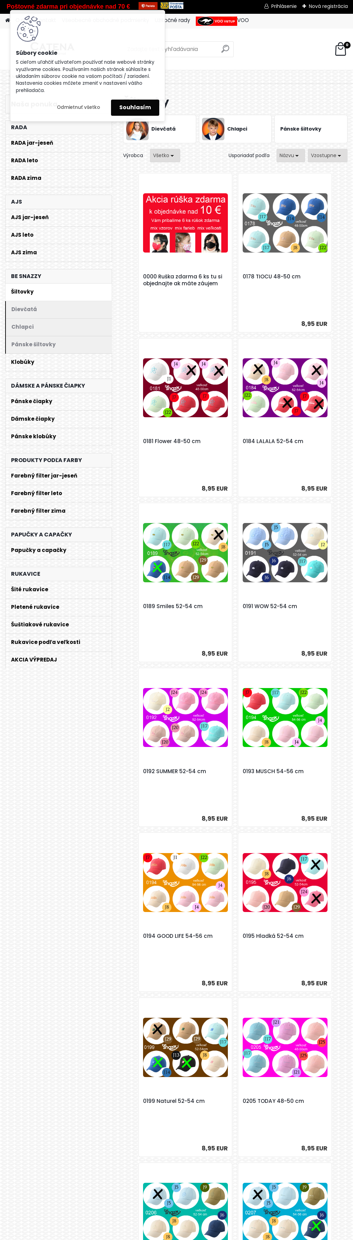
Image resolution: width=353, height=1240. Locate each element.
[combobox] (290, 155)
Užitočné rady (172, 20)
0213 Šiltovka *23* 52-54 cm (309, 945)
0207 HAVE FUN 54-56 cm (234, 945)
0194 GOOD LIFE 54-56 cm (310, 616)
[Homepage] (7, 20)
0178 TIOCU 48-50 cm (234, 278)
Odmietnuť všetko (78, 107)
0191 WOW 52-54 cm (307, 447)
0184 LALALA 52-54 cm (156, 451)
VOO (222, 21)
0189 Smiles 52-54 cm (235, 447)
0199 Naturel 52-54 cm (231, 781)
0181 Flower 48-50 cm (309, 278)
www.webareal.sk (204, 1233)
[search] (225, 51)
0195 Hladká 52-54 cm (156, 781)
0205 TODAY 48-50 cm (305, 781)
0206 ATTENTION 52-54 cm (158, 945)
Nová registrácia (328, 6)
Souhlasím (135, 107)
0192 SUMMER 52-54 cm (157, 616)
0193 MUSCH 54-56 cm (230, 616)
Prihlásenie (284, 6)
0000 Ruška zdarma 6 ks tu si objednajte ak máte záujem (160, 283)
